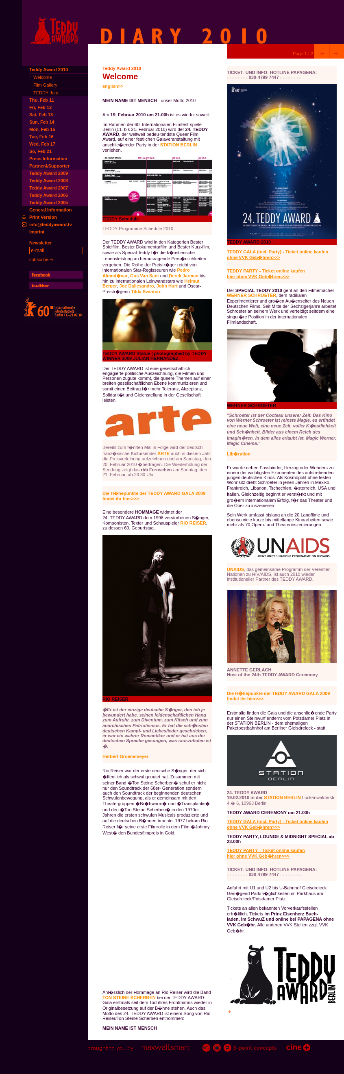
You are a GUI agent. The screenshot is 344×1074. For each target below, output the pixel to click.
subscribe (41, 259)
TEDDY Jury (45, 92)
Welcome (42, 77)
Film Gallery (45, 85)
